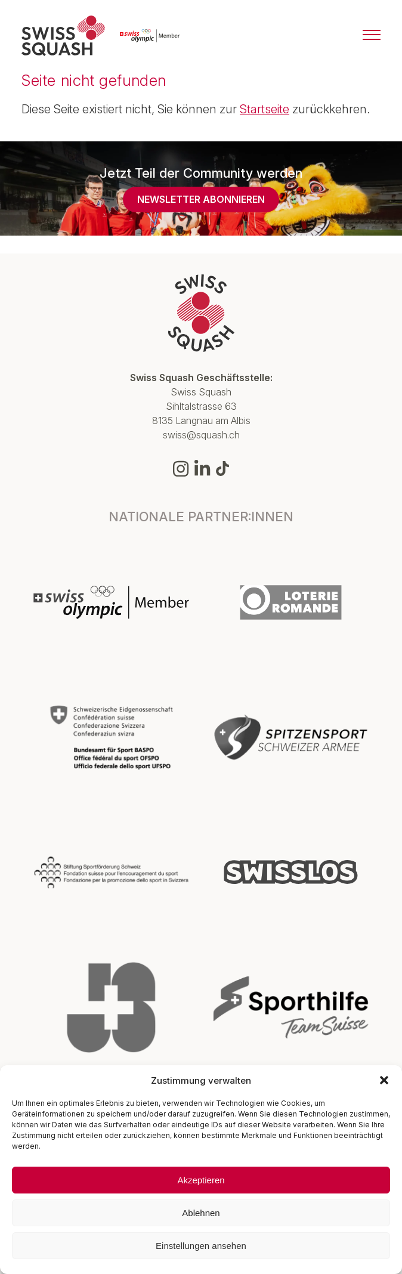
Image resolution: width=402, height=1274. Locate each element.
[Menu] (372, 36)
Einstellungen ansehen (201, 1246)
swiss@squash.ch (201, 435)
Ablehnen (200, 1213)
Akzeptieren (200, 1180)
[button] (384, 1080)
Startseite (264, 109)
